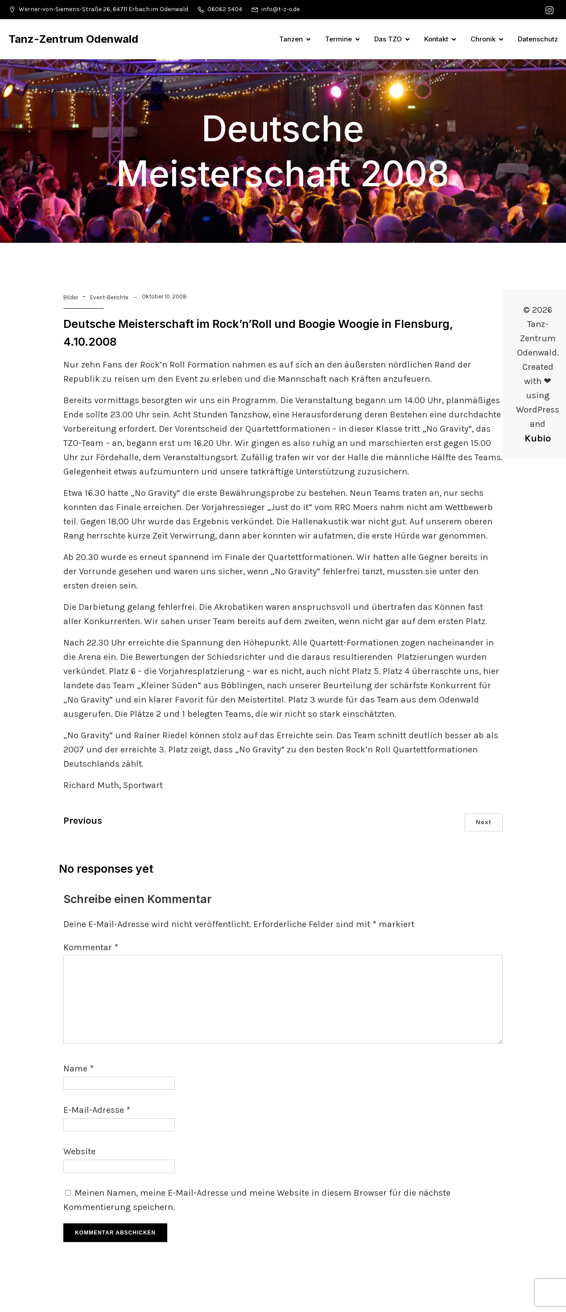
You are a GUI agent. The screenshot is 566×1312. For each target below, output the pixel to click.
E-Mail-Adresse (96, 1110)
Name (78, 1068)
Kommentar (90, 947)
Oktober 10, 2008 (164, 296)
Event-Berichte (109, 297)
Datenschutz (538, 39)
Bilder (70, 297)
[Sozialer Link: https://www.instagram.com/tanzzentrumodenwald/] (550, 9)
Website (79, 1151)
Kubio (538, 438)
